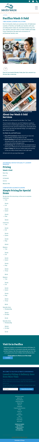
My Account (19, 421)
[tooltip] (29, 1)
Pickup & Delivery (19, 399)
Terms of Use (19, 418)
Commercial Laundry (19, 401)
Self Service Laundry (19, 396)
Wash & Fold (19, 398)
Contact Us (19, 411)
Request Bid (19, 403)
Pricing (19, 409)
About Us (19, 404)
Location (19, 413)
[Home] (5, 15)
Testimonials (19, 406)
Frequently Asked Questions (19, 408)
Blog (19, 416)
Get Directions (19, 430)
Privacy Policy (19, 419)
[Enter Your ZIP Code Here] (10, 389)
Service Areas (19, 414)
